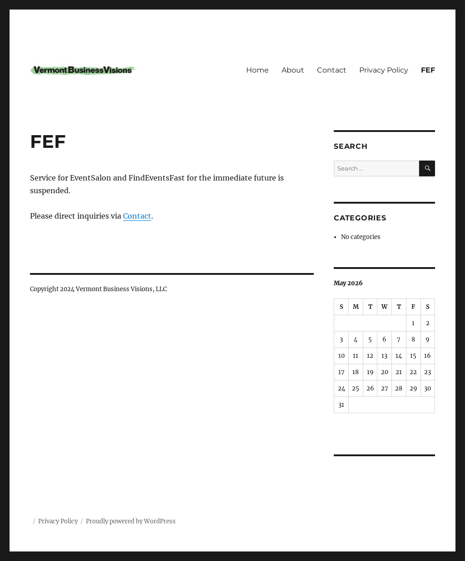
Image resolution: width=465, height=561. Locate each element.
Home (257, 70)
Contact (331, 70)
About (293, 70)
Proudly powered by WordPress (131, 521)
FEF (428, 70)
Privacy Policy (383, 70)
